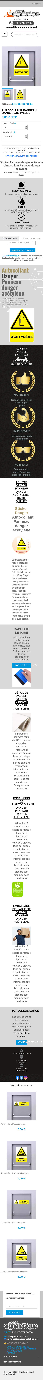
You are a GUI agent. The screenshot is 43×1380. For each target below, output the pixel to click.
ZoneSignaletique (25, 1372)
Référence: (7, 104)
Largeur (8, 132)
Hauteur (8, 123)
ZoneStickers (8, 1374)
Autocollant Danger (22, 250)
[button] (26, 126)
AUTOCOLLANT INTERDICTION (21, 1070)
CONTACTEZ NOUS (22, 1042)
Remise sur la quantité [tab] (22, 243)
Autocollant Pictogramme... (13, 1124)
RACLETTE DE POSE (22, 665)
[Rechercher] (25, 34)
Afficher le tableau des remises (21, 156)
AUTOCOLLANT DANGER (21, 1054)
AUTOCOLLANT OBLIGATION (21, 1061)
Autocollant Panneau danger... (15, 1173)
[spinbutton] (15, 127)
